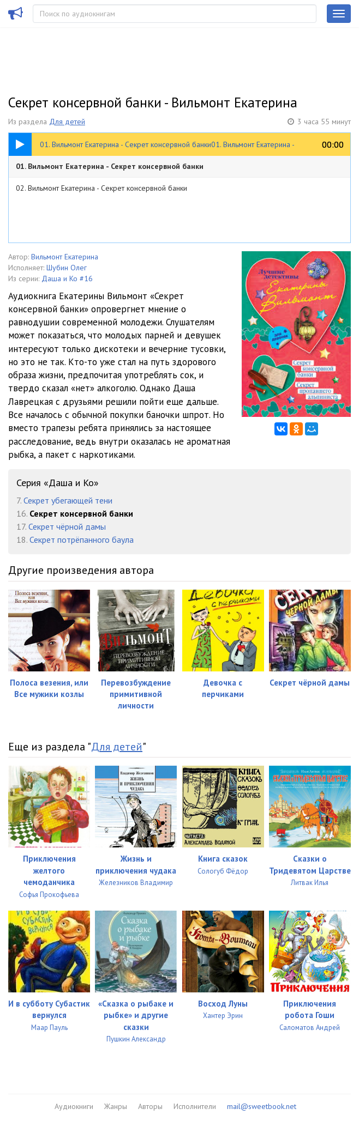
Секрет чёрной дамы (67, 526)
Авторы (150, 1106)
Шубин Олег (66, 267)
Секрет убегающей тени (67, 500)
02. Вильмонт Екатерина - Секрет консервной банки (101, 188)
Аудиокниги (74, 1106)
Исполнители (194, 1106)
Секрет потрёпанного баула (81, 539)
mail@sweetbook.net (261, 1106)
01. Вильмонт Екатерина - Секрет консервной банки (110, 166)
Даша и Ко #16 (67, 278)
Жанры (115, 1106)
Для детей (67, 121)
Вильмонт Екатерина (64, 257)
